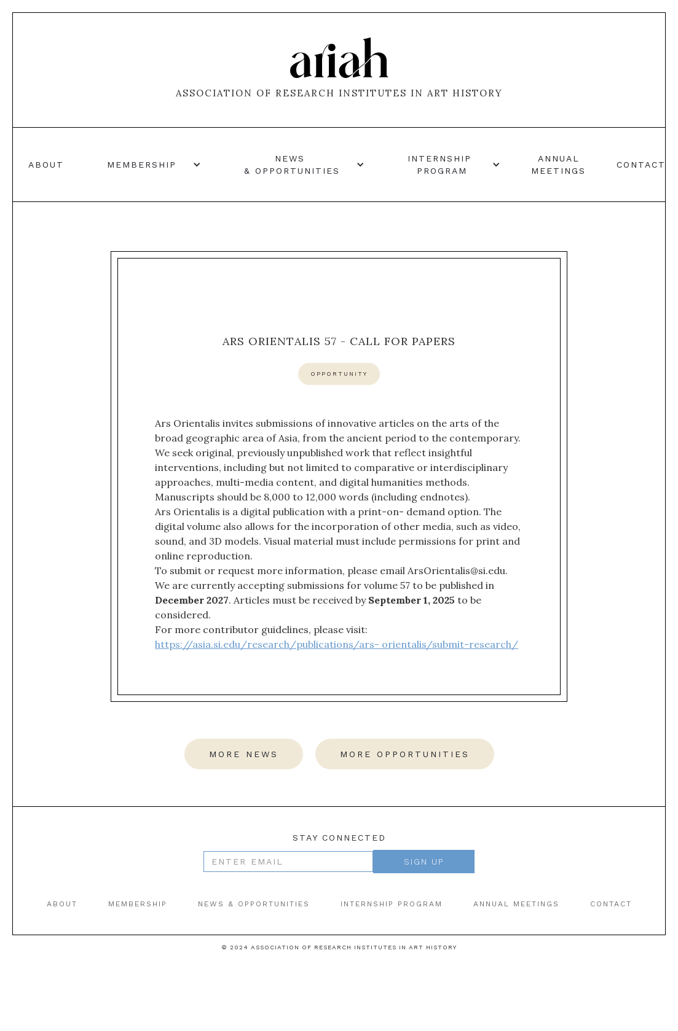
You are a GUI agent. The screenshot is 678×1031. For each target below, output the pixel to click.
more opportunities (405, 754)
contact (641, 164)
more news (243, 754)
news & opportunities (254, 904)
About (46, 164)
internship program (392, 904)
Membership (137, 904)
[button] (148, 165)
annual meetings (558, 165)
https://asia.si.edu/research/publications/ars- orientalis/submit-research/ (336, 644)
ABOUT (62, 904)
